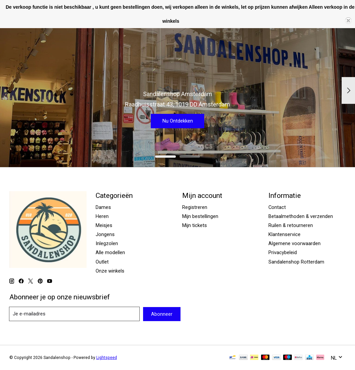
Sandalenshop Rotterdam (296, 262)
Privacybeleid (282, 252)
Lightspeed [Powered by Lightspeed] (106, 357)
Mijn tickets (194, 225)
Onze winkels (110, 271)
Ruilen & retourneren (290, 225)
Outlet (102, 262)
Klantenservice (284, 234)
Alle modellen (110, 252)
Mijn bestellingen (200, 216)
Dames (103, 207)
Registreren (194, 207)
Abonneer (161, 314)
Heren (102, 216)
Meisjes (104, 225)
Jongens (105, 234)
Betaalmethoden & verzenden (300, 216)
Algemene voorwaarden (294, 243)
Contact (277, 207)
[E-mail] (74, 314)
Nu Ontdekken (177, 119)
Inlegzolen (107, 243)
